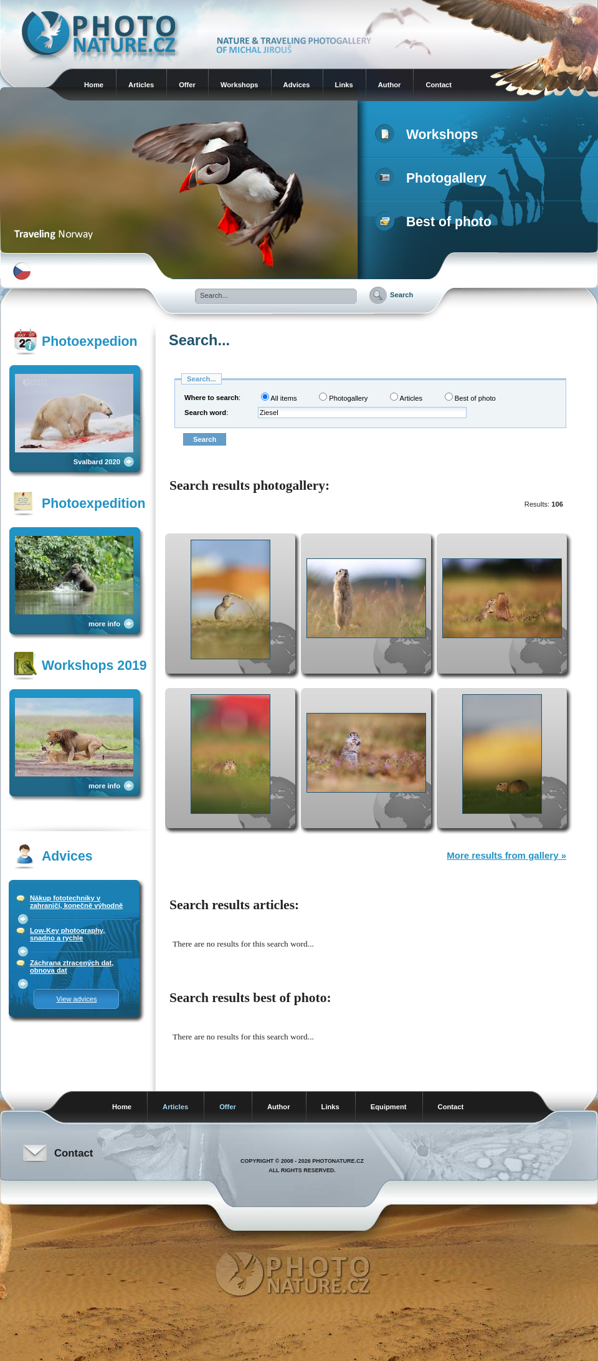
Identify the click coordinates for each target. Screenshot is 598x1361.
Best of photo (435, 221)
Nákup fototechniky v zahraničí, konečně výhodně (76, 901)
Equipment (389, 1106)
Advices (296, 84)
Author (389, 84)
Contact (438, 84)
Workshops (240, 84)
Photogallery (433, 178)
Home (93, 84)
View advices (76, 999)
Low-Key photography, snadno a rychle (67, 934)
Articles (141, 84)
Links (344, 84)
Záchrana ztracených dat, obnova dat (71, 966)
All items (279, 397)
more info (104, 624)
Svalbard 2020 (97, 462)
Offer (187, 84)
